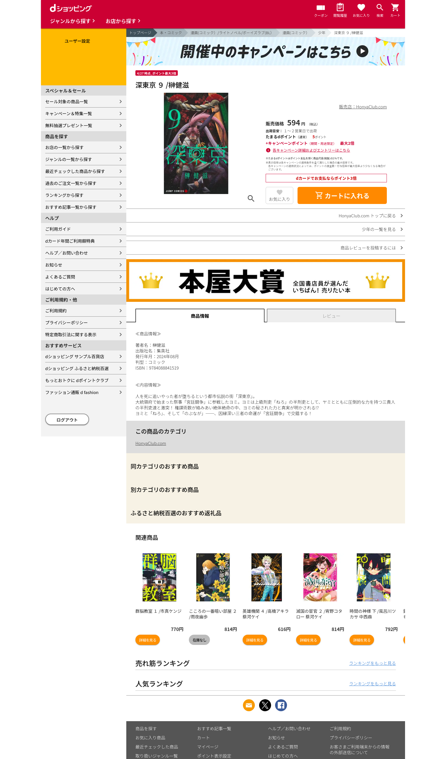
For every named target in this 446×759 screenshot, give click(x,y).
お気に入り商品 (150, 738)
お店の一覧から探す (64, 147)
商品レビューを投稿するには (368, 248)
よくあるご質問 (60, 277)
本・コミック (171, 32)
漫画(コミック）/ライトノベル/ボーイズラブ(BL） (232, 32)
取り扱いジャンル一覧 (156, 756)
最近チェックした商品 (156, 747)
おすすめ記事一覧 (214, 728)
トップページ (140, 32)
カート (203, 738)
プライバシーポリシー (66, 322)
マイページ (207, 747)
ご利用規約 (56, 311)
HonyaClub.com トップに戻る (367, 215)
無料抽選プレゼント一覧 (68, 125)
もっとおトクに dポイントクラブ (77, 380)
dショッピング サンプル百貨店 (74, 356)
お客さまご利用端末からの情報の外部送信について (359, 749)
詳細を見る (147, 640)
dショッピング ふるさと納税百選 (77, 368)
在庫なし (199, 640)
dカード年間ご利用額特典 (70, 241)
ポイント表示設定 (214, 756)
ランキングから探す (64, 195)
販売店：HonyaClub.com (363, 107)
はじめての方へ (60, 289)
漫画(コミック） (295, 32)
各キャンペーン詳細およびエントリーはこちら (311, 150)
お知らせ (53, 265)
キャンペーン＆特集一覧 (68, 113)
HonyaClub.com (150, 443)
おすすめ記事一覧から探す (70, 207)
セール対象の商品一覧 (66, 101)
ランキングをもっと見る (372, 663)
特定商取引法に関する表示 (70, 334)
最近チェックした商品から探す (75, 171)
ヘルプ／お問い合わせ (66, 253)
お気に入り (279, 199)
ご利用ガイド (58, 229)
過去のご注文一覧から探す (70, 183)
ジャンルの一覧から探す (68, 159)
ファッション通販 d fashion (71, 392)
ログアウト (67, 420)
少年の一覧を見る (379, 229)
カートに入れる (342, 195)
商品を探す (146, 728)
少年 (321, 32)
